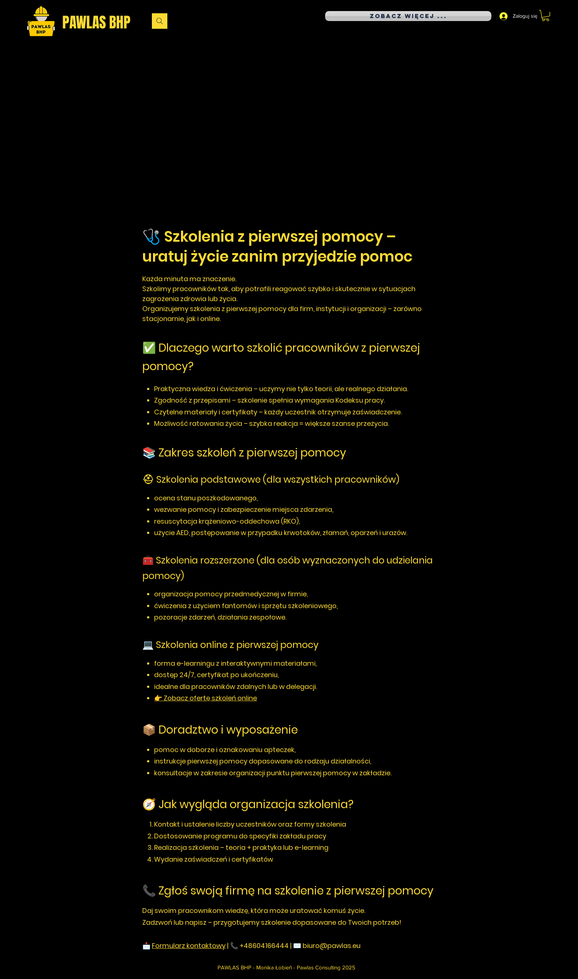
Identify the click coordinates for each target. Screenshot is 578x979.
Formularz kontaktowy (189, 945)
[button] (545, 15)
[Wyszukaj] (159, 21)
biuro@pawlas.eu (332, 945)
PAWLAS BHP (96, 22)
